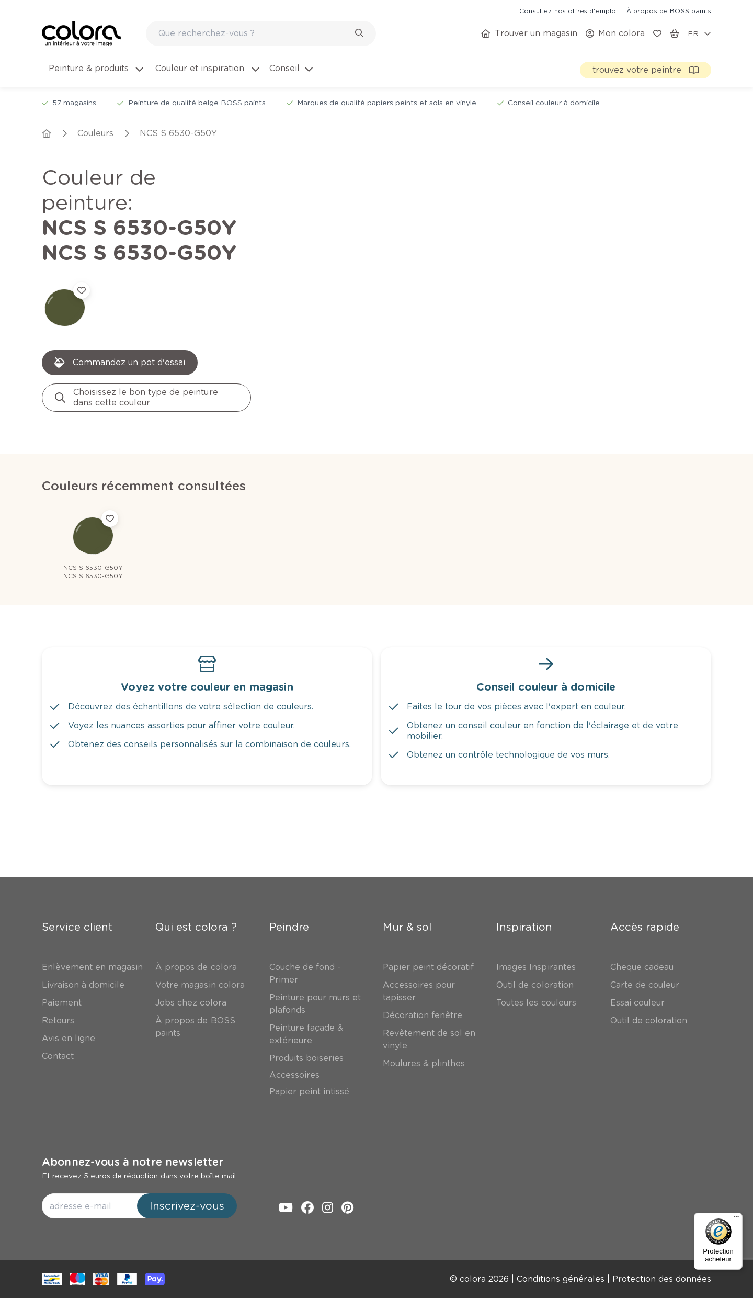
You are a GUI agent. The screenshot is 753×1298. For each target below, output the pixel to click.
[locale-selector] (699, 33)
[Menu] (736, 1219)
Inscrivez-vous (187, 1206)
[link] (568, 10)
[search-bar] (254, 33)
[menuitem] (95, 75)
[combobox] (261, 33)
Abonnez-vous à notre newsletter (132, 1162)
